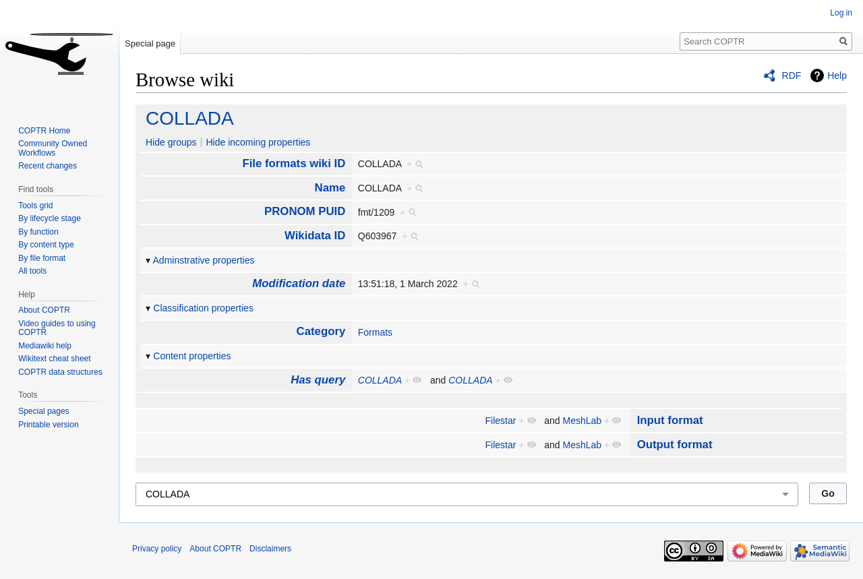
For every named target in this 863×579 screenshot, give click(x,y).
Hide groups (171, 142)
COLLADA (190, 118)
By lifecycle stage (49, 218)
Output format (675, 444)
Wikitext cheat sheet (54, 358)
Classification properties (203, 308)
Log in (841, 13)
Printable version (48, 424)
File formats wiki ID (293, 163)
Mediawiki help (44, 346)
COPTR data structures (60, 372)
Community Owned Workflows (52, 148)
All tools (32, 271)
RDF (792, 75)
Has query (318, 379)
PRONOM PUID (304, 211)
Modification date (298, 283)
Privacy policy (156, 548)
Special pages (43, 411)
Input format (670, 420)
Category (321, 331)
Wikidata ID (315, 235)
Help (837, 75)
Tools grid (35, 205)
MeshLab (582, 420)
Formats (375, 332)
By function (38, 232)
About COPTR (44, 310)
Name (330, 187)
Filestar (500, 420)
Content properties (192, 356)
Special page (150, 43)
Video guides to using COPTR (57, 328)
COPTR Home (44, 130)
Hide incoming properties (258, 142)
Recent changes (47, 166)
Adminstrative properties (204, 260)
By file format (41, 258)
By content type (46, 244)
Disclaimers (270, 548)
